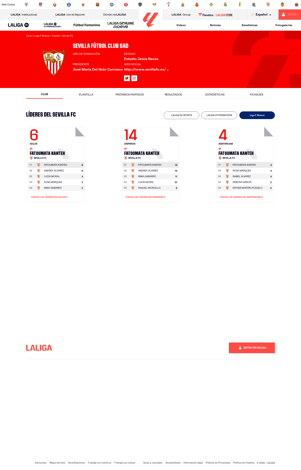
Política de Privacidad (218, 462)
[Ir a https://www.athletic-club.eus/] (26, 4)
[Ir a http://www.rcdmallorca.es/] (197, 4)
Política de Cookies (243, 462)
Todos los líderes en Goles (49, 197)
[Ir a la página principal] (151, 28)
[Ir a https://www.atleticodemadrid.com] (40, 4)
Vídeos (181, 25)
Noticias (215, 25)
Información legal (193, 462)
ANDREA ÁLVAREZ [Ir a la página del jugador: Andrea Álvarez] (54, 170)
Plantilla (86, 94)
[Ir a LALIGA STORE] (215, 14)
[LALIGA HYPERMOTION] (53, 25)
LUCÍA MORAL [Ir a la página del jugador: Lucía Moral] (52, 176)
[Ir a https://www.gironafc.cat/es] (126, 4)
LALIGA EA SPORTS (181, 115)
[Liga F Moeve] (87, 25)
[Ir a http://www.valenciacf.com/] (282, 4)
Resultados (173, 94)
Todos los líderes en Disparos (145, 197)
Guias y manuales (152, 462)
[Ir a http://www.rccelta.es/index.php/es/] (168, 4)
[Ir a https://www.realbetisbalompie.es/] (211, 4)
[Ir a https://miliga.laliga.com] (290, 14)
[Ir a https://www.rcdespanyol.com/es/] (183, 4)
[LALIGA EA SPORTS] (19, 25)
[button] (19, 25)
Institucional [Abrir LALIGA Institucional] (24, 14)
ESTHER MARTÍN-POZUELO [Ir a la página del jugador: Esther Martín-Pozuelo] (248, 188)
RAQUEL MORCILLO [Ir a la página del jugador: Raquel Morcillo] (149, 188)
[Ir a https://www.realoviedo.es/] (240, 4)
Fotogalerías (283, 25)
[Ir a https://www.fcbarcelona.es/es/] (97, 4)
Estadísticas (249, 25)
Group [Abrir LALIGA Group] (181, 14)
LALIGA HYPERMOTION (219, 115)
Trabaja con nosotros (99, 462)
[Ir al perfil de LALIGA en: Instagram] (134, 78)
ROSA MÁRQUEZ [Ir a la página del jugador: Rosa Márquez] (53, 182)
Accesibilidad (172, 462)
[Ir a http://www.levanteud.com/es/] (140, 4)
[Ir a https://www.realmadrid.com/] (225, 4)
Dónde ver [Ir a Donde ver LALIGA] (114, 14)
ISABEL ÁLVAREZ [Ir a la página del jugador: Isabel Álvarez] (242, 176)
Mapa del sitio (57, 462)
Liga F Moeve (257, 115)
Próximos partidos (130, 94)
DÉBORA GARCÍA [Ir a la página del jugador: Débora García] (242, 182)
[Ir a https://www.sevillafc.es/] (268, 4)
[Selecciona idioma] (262, 14)
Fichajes (256, 94)
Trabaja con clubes (124, 462)
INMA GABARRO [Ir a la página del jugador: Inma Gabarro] (53, 188)
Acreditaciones (76, 462)
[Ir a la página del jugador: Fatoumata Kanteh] (71, 142)
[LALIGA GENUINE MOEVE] (121, 25)
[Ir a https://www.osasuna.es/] (55, 4)
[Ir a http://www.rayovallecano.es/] (154, 4)
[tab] (181, 115)
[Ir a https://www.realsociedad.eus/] (254, 4)
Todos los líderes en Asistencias (241, 197)
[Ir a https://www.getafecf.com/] (112, 4)
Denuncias (40, 462)
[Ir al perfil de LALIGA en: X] (127, 78)
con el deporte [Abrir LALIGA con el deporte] (70, 14)
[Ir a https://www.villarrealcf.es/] (296, 4)
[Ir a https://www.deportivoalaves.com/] (69, 4)
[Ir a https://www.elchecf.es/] (83, 4)
